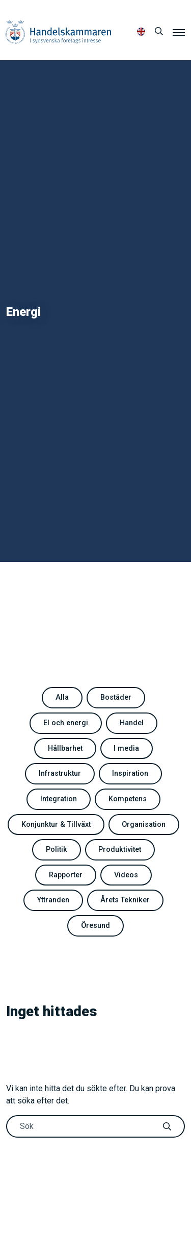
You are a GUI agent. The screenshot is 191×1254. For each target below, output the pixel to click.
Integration (58, 799)
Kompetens (127, 799)
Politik (56, 849)
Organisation (144, 824)
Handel (132, 723)
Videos (126, 875)
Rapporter (66, 875)
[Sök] (159, 32)
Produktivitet (119, 849)
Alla (62, 697)
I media (126, 748)
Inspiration (130, 773)
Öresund (95, 925)
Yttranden (53, 900)
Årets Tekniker (125, 900)
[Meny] (179, 32)
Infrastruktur (60, 773)
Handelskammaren (58, 32)
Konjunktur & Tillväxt (56, 824)
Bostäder (115, 697)
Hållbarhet (65, 748)
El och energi (65, 723)
